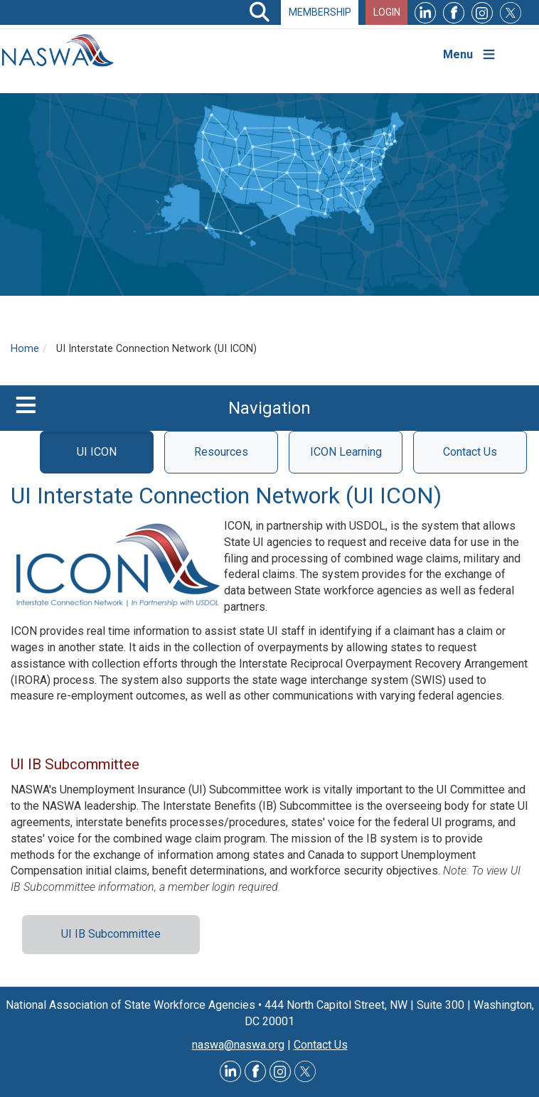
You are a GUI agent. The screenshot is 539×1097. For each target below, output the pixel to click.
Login (386, 12)
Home (25, 349)
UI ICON (97, 452)
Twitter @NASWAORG (305, 1071)
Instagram (482, 12)
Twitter (510, 12)
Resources (221, 452)
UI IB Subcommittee (111, 934)
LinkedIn (425, 12)
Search (259, 12)
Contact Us (470, 452)
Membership (320, 12)
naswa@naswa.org (238, 1044)
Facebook (453, 12)
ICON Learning (346, 452)
